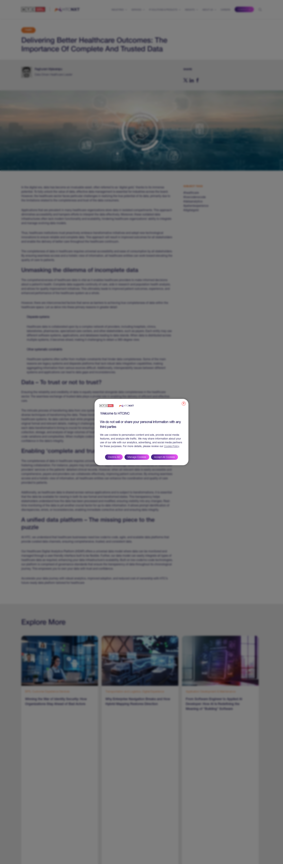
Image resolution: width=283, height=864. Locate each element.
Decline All (114, 457)
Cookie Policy (171, 446)
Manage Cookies (137, 457)
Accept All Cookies (164, 457)
